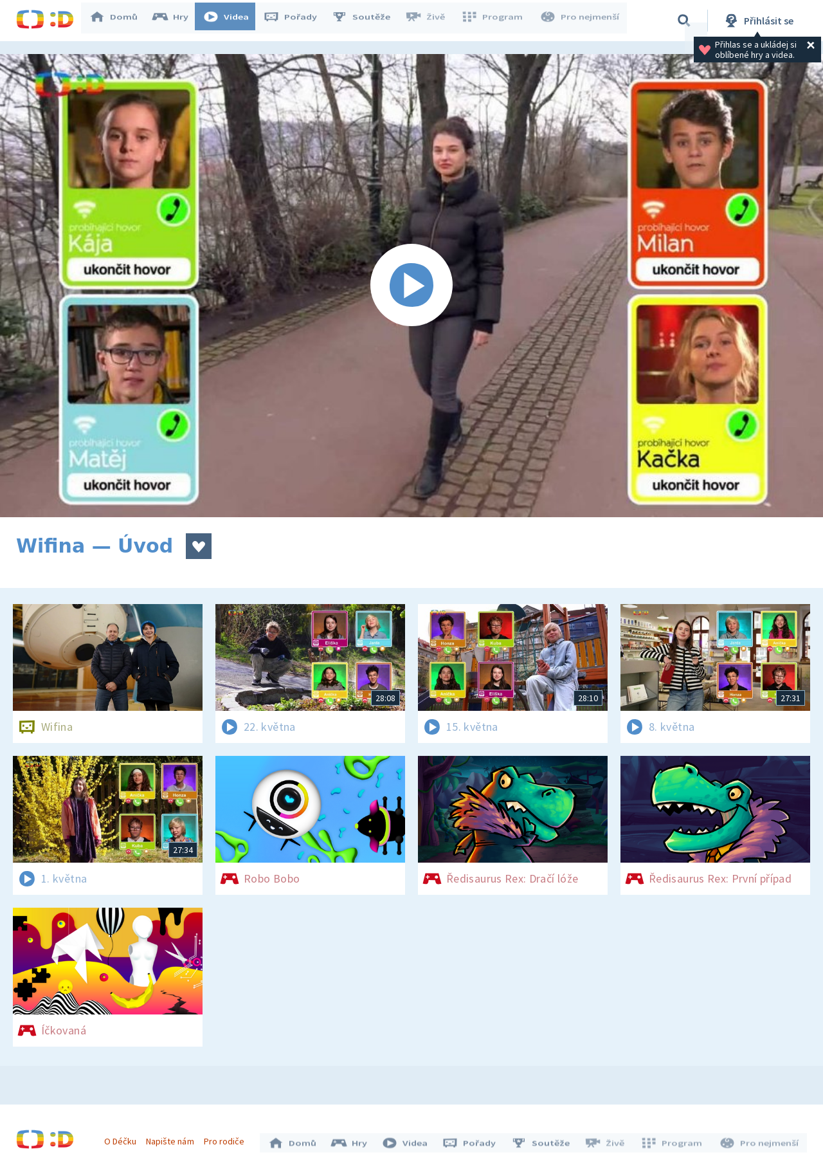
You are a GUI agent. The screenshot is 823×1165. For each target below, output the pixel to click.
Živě (430, 20)
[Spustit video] (411, 285)
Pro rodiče (227, 1138)
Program (495, 20)
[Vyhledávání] (684, 20)
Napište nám (173, 1138)
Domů (120, 20)
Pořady (296, 20)
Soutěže (367, 20)
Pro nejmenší (580, 20)
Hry (176, 20)
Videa (232, 20)
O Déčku (123, 1138)
